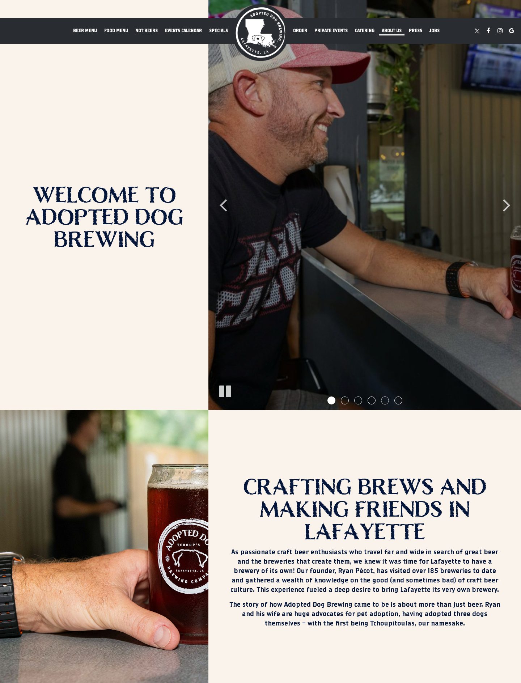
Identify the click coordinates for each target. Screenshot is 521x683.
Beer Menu (85, 31)
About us (392, 31)
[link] (260, 32)
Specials (218, 31)
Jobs (434, 31)
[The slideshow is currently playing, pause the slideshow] (224, 390)
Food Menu (116, 31)
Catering (364, 31)
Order (300, 31)
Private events (331, 31)
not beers (146, 31)
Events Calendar (183, 31)
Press (415, 31)
